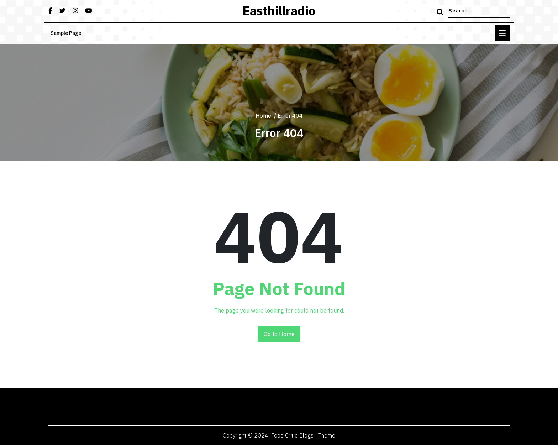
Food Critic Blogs (292, 435)
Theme (326, 435)
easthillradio (279, 10)
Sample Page (66, 33)
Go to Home (279, 333)
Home (263, 115)
